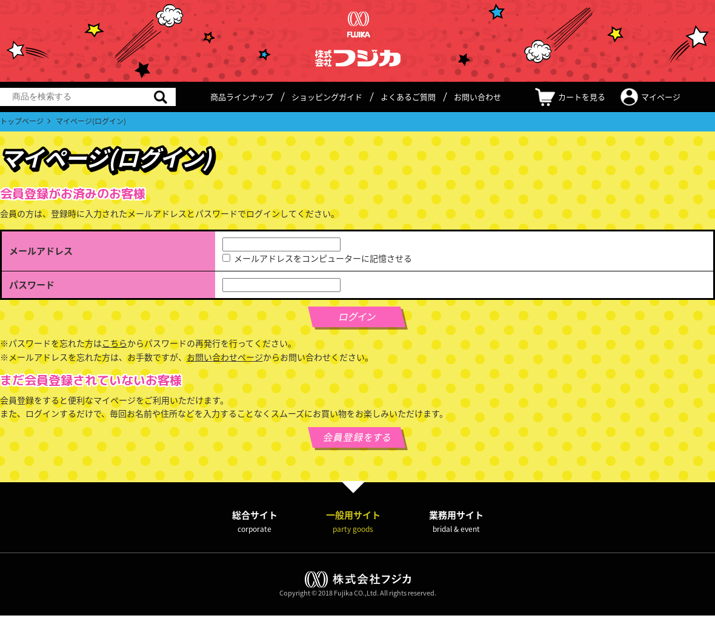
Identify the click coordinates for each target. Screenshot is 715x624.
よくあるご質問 (408, 96)
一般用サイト (353, 521)
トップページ (22, 121)
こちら (114, 343)
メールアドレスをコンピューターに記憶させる (323, 258)
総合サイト (255, 521)
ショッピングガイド (326, 96)
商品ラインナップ (241, 96)
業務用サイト (456, 521)
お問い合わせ (477, 96)
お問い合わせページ (225, 357)
